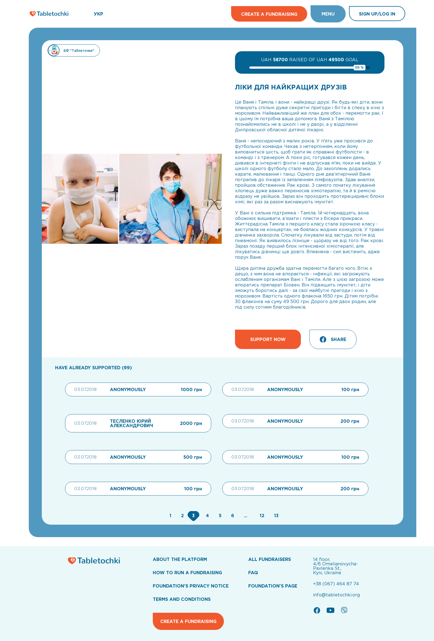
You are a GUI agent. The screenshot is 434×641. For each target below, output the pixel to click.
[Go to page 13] (274, 515)
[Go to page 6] (232, 515)
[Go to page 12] (261, 515)
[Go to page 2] (181, 515)
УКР (98, 14)
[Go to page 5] (219, 515)
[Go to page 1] (169, 515)
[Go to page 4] (206, 515)
